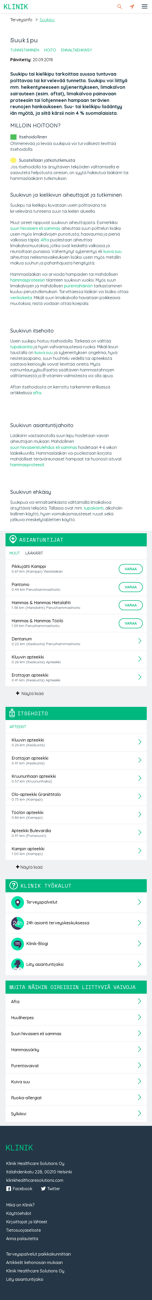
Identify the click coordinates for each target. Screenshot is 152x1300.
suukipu (47, 19)
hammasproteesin (27, 280)
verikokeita (21, 297)
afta (37, 392)
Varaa (131, 569)
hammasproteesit (27, 464)
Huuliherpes (22, 1017)
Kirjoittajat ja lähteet (26, 1221)
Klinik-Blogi (29, 944)
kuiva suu (112, 251)
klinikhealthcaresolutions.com (34, 1180)
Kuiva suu (20, 1081)
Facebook (19, 1188)
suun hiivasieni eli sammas (35, 228)
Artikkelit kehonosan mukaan (34, 1262)
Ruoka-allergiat (26, 1097)
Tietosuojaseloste (23, 1230)
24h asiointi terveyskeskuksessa (50, 923)
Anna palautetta (22, 1238)
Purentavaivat (25, 1065)
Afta (45, 239)
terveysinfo (21, 19)
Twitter (50, 1188)
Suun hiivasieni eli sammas (36, 1033)
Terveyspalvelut (34, 902)
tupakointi (93, 508)
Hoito (50, 50)
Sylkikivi (18, 1113)
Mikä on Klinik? (20, 1205)
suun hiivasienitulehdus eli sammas (43, 447)
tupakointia (21, 346)
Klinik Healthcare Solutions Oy (35, 1270)
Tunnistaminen (24, 50)
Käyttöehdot (18, 1213)
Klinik (16, 6)
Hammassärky (25, 1049)
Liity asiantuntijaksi (37, 964)
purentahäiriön (78, 285)
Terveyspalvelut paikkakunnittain (38, 1254)
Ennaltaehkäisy (76, 50)
